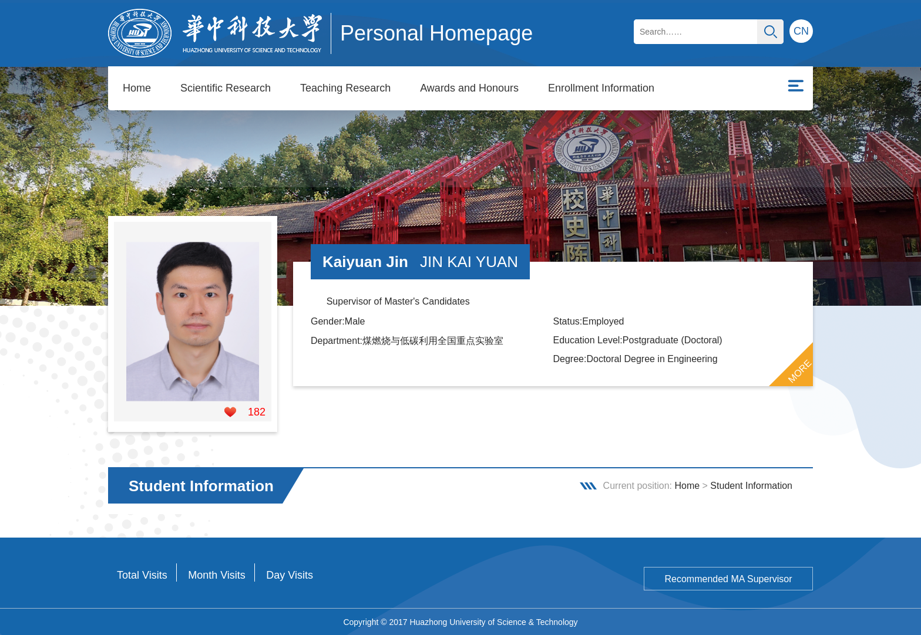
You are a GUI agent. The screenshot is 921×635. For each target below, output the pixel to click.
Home (137, 88)
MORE (800, 370)
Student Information (751, 485)
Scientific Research (225, 88)
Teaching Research (345, 88)
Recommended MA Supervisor (728, 578)
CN (801, 31)
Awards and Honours (469, 88)
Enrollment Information (601, 88)
